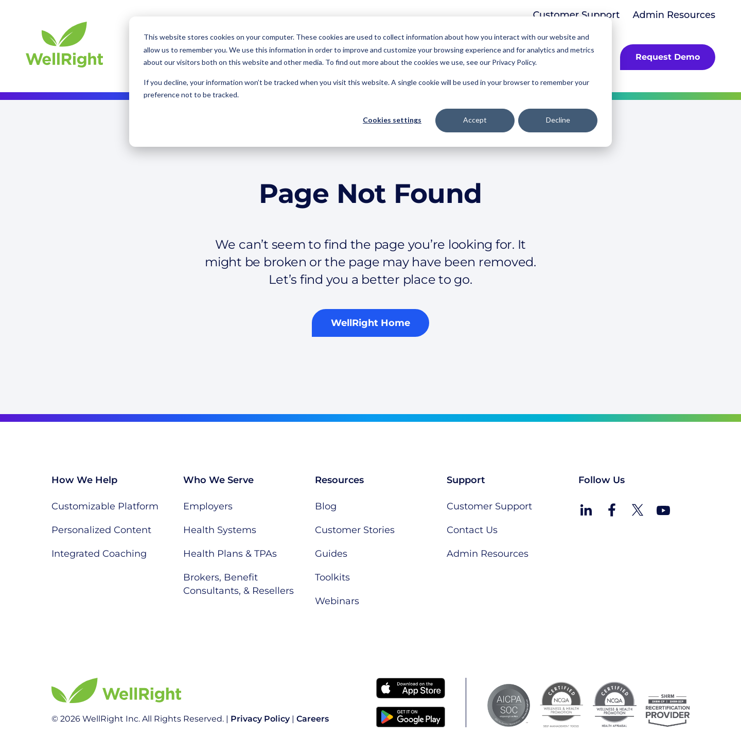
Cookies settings (392, 119)
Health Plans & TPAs (230, 553)
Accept (475, 119)
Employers (208, 506)
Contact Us (472, 530)
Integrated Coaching (99, 553)
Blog (326, 506)
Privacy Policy (260, 719)
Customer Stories (355, 530)
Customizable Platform (104, 506)
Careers (312, 719)
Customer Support (576, 15)
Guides (331, 553)
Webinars (337, 601)
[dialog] (370, 81)
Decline (558, 119)
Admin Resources (673, 15)
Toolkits (332, 577)
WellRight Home (370, 323)
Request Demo (668, 57)
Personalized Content (101, 530)
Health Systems (219, 530)
